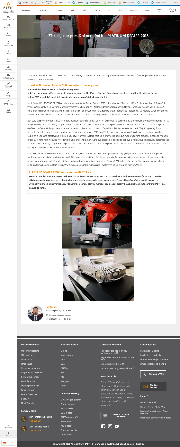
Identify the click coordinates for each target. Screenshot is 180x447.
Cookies (140, 444)
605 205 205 (35, 420)
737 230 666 (35, 430)
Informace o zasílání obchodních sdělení (114, 444)
